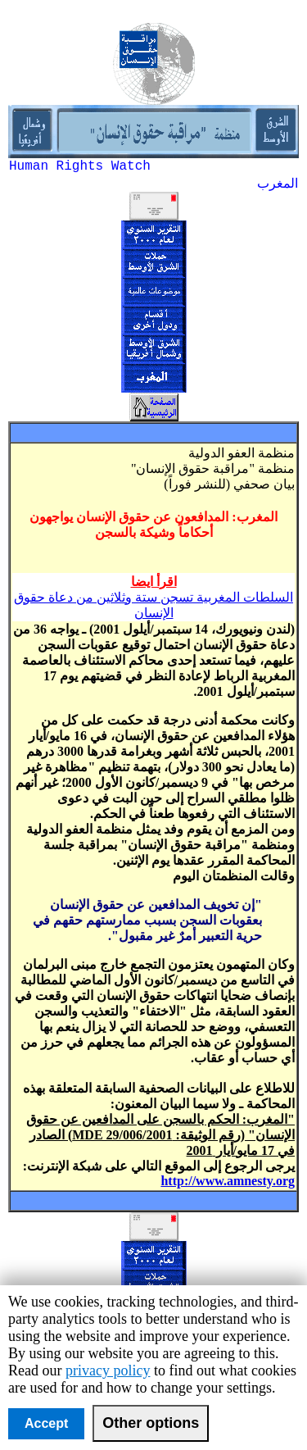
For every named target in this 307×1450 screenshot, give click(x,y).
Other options (150, 1423)
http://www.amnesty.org (227, 1181)
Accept (46, 1423)
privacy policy (107, 1370)
